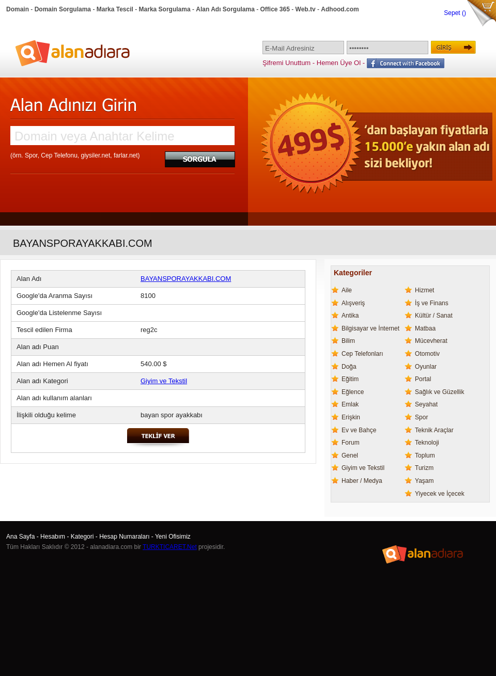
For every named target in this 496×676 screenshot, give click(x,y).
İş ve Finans (431, 303)
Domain (17, 9)
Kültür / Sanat (434, 315)
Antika (350, 315)
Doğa (349, 366)
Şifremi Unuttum (286, 63)
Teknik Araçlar (434, 430)
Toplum (425, 455)
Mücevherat (431, 340)
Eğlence (353, 392)
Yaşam (424, 480)
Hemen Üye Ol (339, 63)
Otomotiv (427, 353)
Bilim (348, 340)
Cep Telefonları (362, 353)
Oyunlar (426, 366)
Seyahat (426, 404)
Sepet (453, 13)
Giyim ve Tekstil (164, 381)
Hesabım (52, 536)
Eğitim (350, 379)
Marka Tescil (115, 9)
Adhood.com (340, 9)
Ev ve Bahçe (359, 430)
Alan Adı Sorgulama (225, 9)
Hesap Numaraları (124, 536)
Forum (351, 442)
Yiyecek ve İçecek (439, 493)
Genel (350, 455)
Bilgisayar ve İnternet (370, 328)
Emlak (350, 404)
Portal (423, 379)
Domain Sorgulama (63, 9)
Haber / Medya (362, 480)
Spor (421, 417)
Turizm (424, 467)
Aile (347, 290)
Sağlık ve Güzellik (439, 392)
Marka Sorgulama (165, 9)
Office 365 (275, 9)
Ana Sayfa (20, 536)
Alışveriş (353, 303)
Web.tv (306, 9)
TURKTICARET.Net (170, 547)
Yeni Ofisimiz (173, 536)
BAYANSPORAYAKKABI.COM (186, 278)
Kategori (82, 536)
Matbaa (425, 328)
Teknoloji (427, 442)
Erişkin (351, 417)
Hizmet (424, 290)
